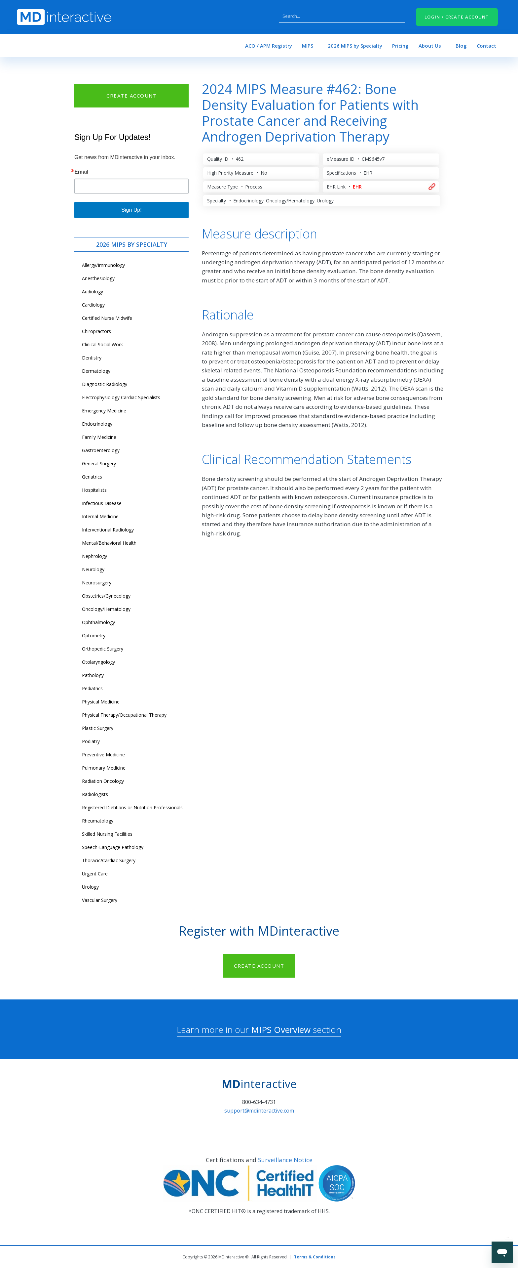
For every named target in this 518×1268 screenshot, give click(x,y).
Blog (461, 45)
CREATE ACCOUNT (131, 95)
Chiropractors (96, 331)
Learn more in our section (259, 1030)
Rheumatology (97, 821)
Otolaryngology (98, 662)
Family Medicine (99, 437)
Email (81, 172)
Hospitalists (94, 490)
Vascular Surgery (99, 900)
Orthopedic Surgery (102, 649)
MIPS (307, 45)
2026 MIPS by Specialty (355, 45)
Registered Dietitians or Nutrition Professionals (132, 807)
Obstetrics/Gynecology (106, 596)
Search (398, 16)
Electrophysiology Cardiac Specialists (121, 397)
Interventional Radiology (108, 530)
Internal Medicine (100, 516)
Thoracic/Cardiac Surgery (108, 860)
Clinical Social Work (102, 344)
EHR (357, 187)
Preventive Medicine (103, 754)
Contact (486, 45)
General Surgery (99, 463)
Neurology (93, 569)
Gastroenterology (101, 450)
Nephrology (94, 556)
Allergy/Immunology (103, 265)
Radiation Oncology (103, 781)
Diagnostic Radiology (104, 384)
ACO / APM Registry (268, 45)
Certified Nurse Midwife (107, 318)
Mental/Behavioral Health (109, 543)
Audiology (92, 291)
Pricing (400, 45)
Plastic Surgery (97, 728)
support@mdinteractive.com (259, 1110)
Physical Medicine (101, 701)
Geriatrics (92, 477)
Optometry (93, 635)
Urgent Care (95, 873)
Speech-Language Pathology (112, 847)
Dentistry (91, 358)
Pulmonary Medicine (104, 768)
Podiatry (91, 741)
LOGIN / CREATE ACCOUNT (457, 17)
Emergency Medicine (104, 410)
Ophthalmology (98, 622)
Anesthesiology (98, 278)
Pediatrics (92, 688)
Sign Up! (131, 210)
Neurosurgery (96, 582)
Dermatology (96, 371)
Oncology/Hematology (106, 609)
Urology (90, 887)
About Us (430, 45)
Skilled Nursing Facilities (107, 834)
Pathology (93, 675)
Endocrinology (97, 424)
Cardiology (93, 305)
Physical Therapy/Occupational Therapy (124, 715)
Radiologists (95, 794)
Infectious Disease (102, 503)
